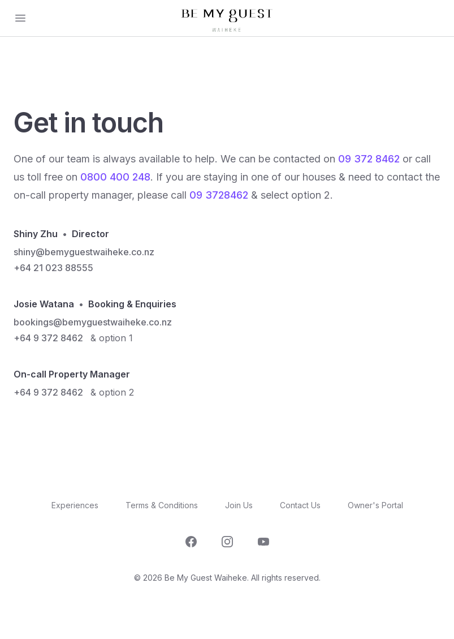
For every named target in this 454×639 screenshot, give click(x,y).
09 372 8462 (369, 159)
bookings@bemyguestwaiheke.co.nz (93, 322)
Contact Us (300, 505)
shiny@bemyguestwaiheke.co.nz (84, 252)
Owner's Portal (375, 505)
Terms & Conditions (162, 505)
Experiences (74, 505)
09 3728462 (218, 195)
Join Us (239, 505)
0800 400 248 (115, 177)
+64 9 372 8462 (48, 338)
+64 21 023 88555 (53, 267)
